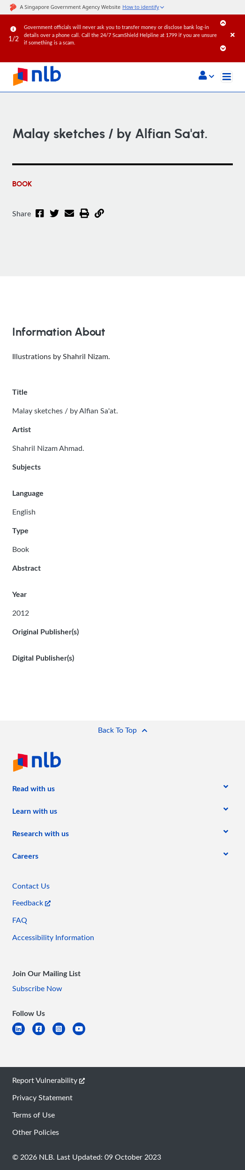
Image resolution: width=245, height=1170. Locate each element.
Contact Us (31, 886)
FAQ (19, 920)
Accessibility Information (53, 937)
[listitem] (33, 790)
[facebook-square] (42, 1034)
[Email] (69, 219)
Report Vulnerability (48, 1080)
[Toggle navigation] (227, 77)
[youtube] (83, 1034)
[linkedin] (22, 1034)
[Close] (236, 25)
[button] (206, 76)
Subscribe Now (37, 988)
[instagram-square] (62, 1034)
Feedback (31, 903)
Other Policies (35, 1132)
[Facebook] (40, 219)
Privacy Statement (42, 1097)
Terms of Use (33, 1115)
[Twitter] (54, 219)
